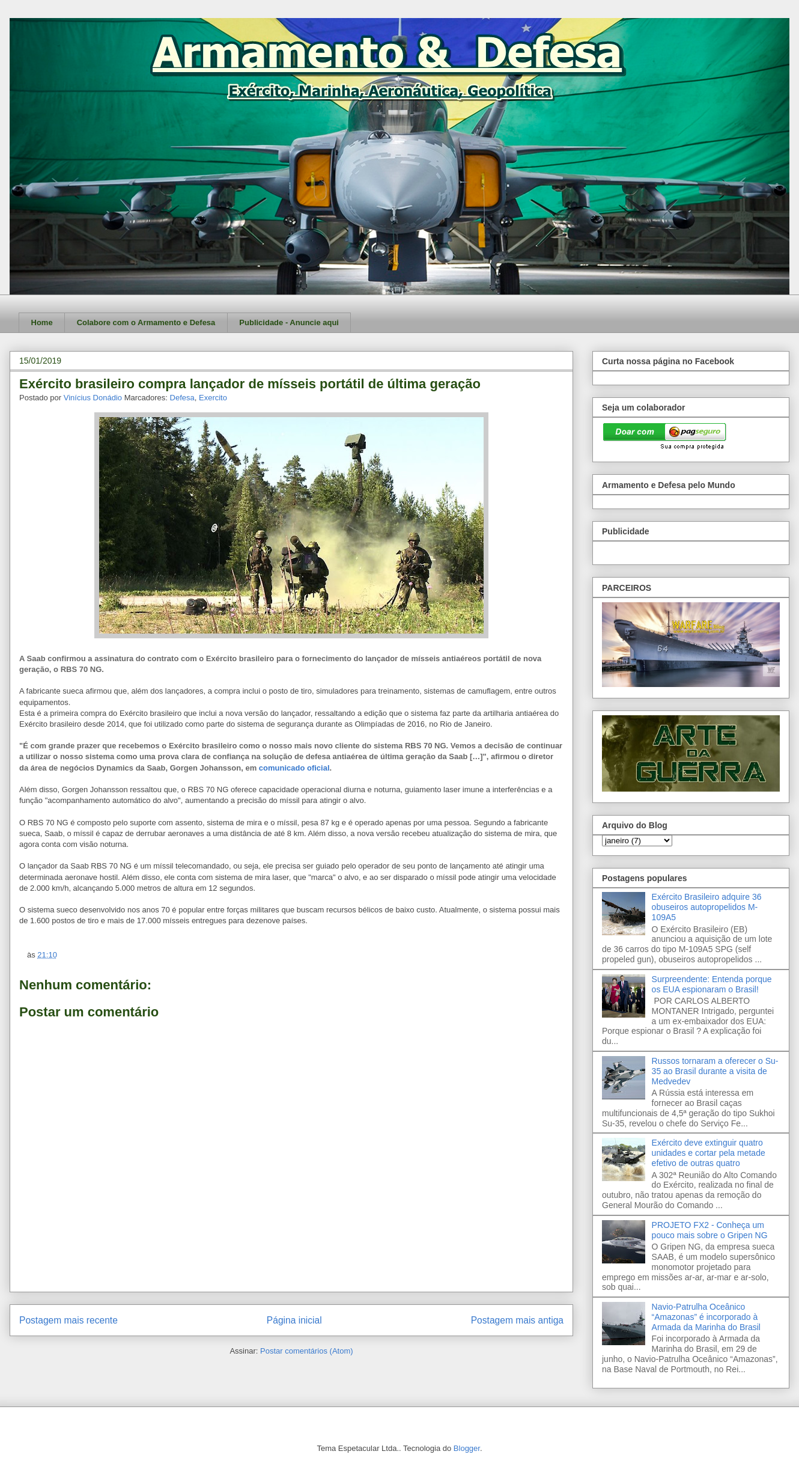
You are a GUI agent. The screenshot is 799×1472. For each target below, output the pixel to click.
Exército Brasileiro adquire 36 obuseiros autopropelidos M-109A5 (707, 907)
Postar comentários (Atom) (306, 1350)
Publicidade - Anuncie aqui (289, 322)
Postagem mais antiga (517, 1320)
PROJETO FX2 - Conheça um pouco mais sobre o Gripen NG (710, 1230)
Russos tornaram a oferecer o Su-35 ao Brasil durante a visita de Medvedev (715, 1071)
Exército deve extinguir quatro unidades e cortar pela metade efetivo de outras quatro (708, 1153)
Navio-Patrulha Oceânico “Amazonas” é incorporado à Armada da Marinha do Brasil (706, 1317)
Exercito (213, 397)
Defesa (182, 397)
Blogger (467, 1448)
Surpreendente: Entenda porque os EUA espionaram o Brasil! (712, 984)
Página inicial (294, 1320)
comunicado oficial (294, 767)
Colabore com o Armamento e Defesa (146, 322)
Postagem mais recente (68, 1320)
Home (42, 322)
